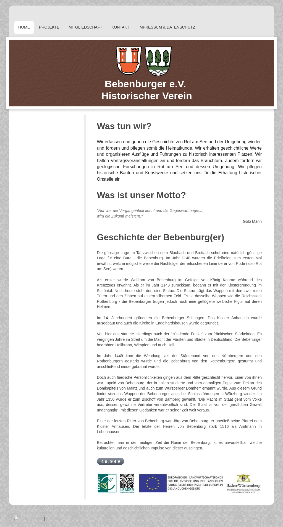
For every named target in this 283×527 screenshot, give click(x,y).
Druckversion (29, 518)
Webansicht (258, 518)
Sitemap (53, 518)
